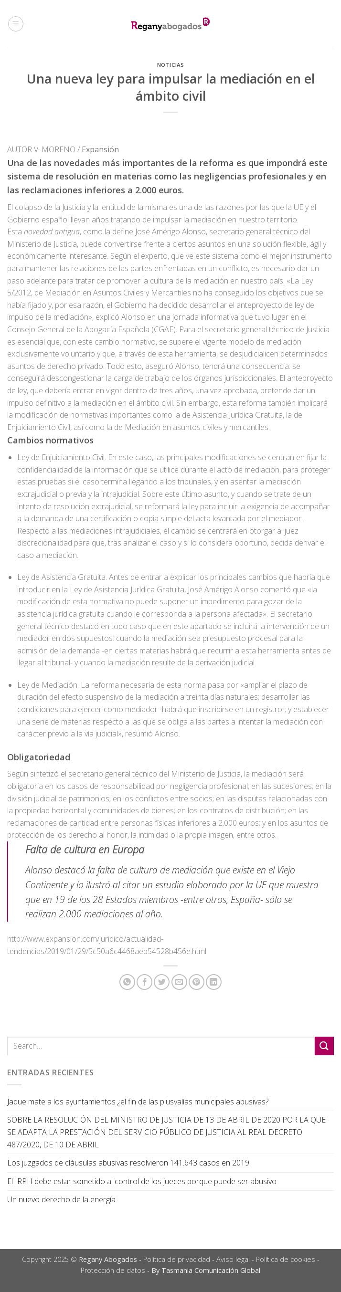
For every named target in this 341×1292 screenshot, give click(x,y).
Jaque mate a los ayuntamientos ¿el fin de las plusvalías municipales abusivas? (137, 1101)
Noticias (170, 64)
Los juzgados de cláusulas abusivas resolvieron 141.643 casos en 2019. (129, 1162)
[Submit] (324, 1046)
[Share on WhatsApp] (127, 982)
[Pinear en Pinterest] (196, 982)
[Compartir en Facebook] (144, 982)
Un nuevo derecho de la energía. (62, 1199)
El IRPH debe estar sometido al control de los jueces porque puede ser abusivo (142, 1181)
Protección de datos (113, 1270)
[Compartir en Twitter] (162, 982)
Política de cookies (285, 1259)
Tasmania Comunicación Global (210, 1270)
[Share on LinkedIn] (214, 982)
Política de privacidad (176, 1259)
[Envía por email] (179, 982)
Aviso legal (233, 1259)
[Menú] (15, 24)
